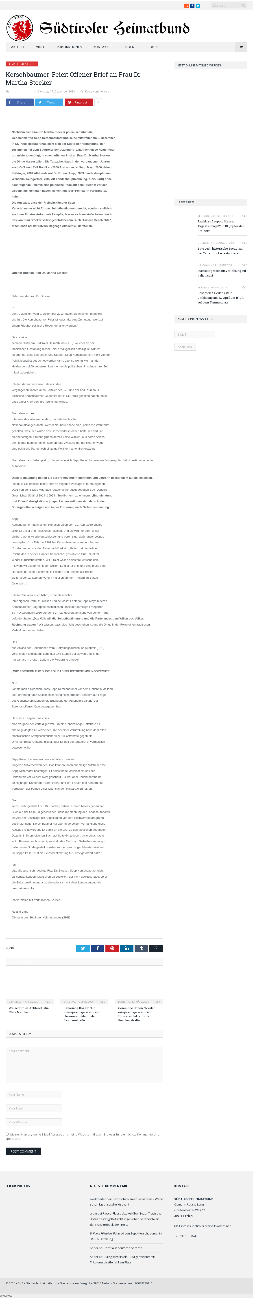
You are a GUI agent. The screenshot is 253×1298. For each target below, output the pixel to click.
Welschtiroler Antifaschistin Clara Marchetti (29, 1010)
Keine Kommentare (95, 91)
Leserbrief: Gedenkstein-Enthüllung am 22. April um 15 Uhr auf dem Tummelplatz (221, 297)
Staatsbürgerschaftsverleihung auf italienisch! (222, 273)
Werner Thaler (21, 91)
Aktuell (18, 47)
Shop (150, 47)
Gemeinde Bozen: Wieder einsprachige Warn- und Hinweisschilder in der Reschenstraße (136, 1014)
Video (41, 47)
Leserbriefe (186, 202)
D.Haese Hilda (99, 1233)
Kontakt (100, 47)
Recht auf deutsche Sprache (123, 1248)
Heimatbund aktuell (21, 64)
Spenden (127, 47)
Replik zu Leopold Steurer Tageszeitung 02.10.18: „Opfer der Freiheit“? (221, 226)
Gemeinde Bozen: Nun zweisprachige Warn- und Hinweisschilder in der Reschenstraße (81, 1014)
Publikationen (69, 47)
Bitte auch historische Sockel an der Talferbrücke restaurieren (220, 250)
